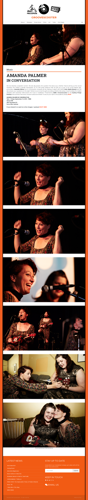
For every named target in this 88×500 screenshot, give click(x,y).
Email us (52, 484)
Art (49, 22)
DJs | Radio (61, 22)
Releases (29, 22)
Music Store (37, 22)
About (23, 22)
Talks (54, 22)
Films (44, 22)
